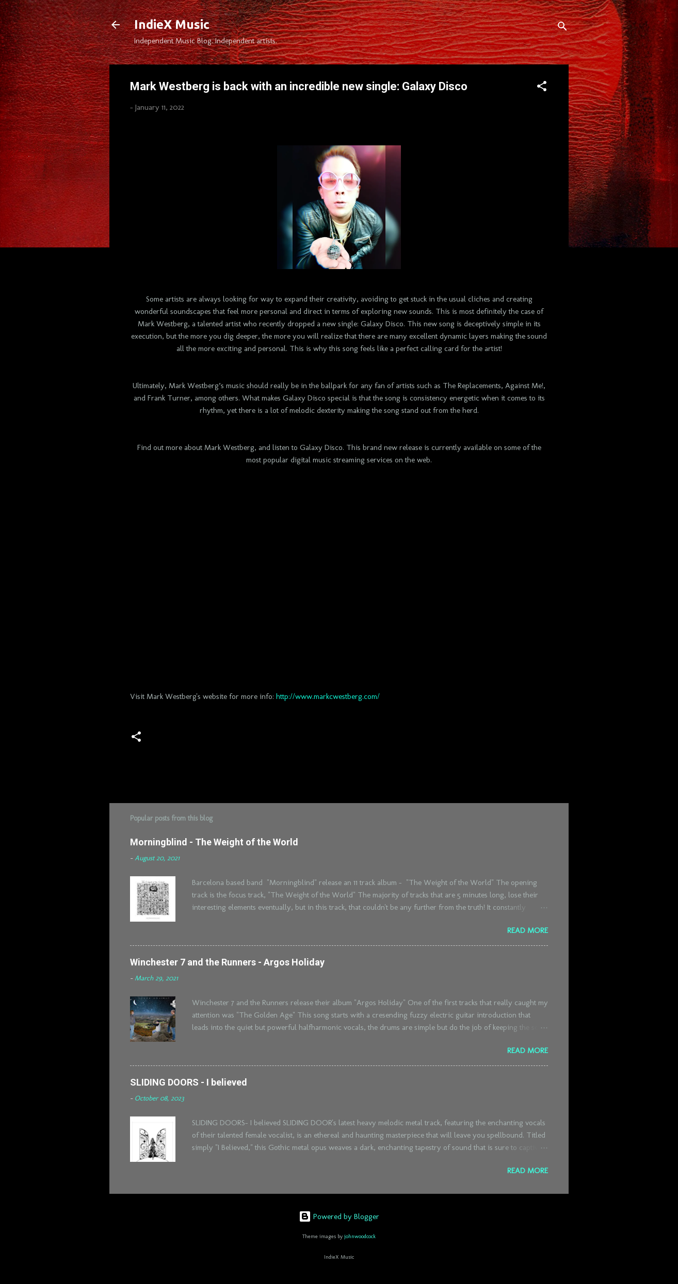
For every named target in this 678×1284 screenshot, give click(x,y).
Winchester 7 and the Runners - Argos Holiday (227, 962)
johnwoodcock (360, 1236)
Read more (527, 930)
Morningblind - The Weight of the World (214, 842)
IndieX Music (171, 24)
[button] (542, 88)
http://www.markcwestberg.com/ (328, 696)
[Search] (562, 28)
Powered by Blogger (339, 1216)
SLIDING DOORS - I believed (188, 1082)
